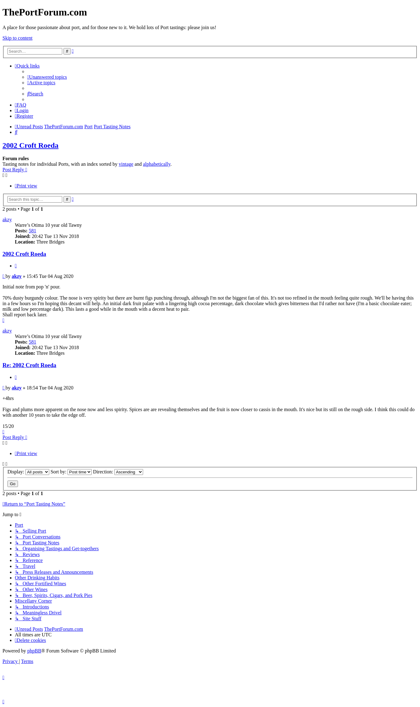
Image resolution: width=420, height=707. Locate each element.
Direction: (118, 471)
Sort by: (71, 471)
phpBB (34, 650)
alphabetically (156, 164)
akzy (7, 219)
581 (32, 230)
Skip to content (17, 38)
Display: (28, 471)
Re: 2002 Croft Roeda (29, 365)
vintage (126, 164)
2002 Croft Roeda (30, 145)
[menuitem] (47, 77)
